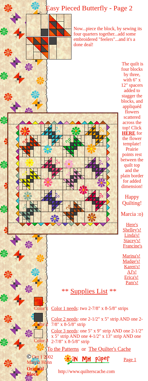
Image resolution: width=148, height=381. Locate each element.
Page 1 (129, 359)
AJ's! (131, 271)
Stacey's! (131, 240)
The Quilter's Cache (110, 349)
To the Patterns (63, 349)
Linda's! (132, 235)
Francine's (132, 245)
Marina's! (131, 255)
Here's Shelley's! (132, 227)
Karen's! (132, 266)
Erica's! (131, 277)
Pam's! (132, 282)
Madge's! (131, 261)
